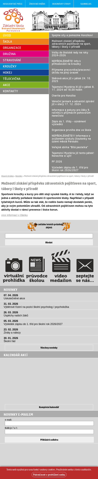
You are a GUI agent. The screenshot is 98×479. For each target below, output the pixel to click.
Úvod (7, 35)
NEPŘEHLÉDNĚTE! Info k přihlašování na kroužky (66, 62)
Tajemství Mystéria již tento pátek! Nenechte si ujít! (73, 154)
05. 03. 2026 (50, 322)
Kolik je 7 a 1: (11, 427)
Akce (6, 85)
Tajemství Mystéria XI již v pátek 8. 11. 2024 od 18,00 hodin (73, 88)
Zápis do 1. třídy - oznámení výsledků (69, 123)
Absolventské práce (12, 4)
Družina (9, 54)
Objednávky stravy (61, 4)
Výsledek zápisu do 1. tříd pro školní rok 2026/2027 (70, 169)
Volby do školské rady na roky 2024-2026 (70, 54)
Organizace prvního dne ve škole (71, 129)
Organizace (12, 47)
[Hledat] (49, 235)
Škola (7, 41)
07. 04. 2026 (50, 297)
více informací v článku (14, 215)
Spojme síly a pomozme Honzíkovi (72, 35)
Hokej (7, 72)
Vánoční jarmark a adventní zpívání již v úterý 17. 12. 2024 (73, 103)
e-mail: (8, 419)
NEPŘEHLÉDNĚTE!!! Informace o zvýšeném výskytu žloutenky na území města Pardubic (71, 138)
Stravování (12, 60)
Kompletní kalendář (49, 407)
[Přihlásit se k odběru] (49, 440)
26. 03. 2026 (50, 314)
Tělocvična (11, 78)
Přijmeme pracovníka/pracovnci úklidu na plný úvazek (71, 71)
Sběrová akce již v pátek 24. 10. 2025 (71, 80)
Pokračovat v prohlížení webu (49, 474)
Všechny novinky (48, 347)
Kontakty (10, 91)
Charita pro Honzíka (64, 95)
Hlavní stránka (7, 176)
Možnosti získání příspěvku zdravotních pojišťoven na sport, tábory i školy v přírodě (71, 43)
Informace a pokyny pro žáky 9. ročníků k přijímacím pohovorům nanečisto (71, 112)
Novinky (18, 176)
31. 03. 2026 (50, 305)
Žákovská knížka (37, 4)
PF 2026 (57, 161)
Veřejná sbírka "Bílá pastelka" (70, 147)
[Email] (49, 423)
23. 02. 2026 (50, 331)
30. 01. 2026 (50, 340)
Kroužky (10, 66)
